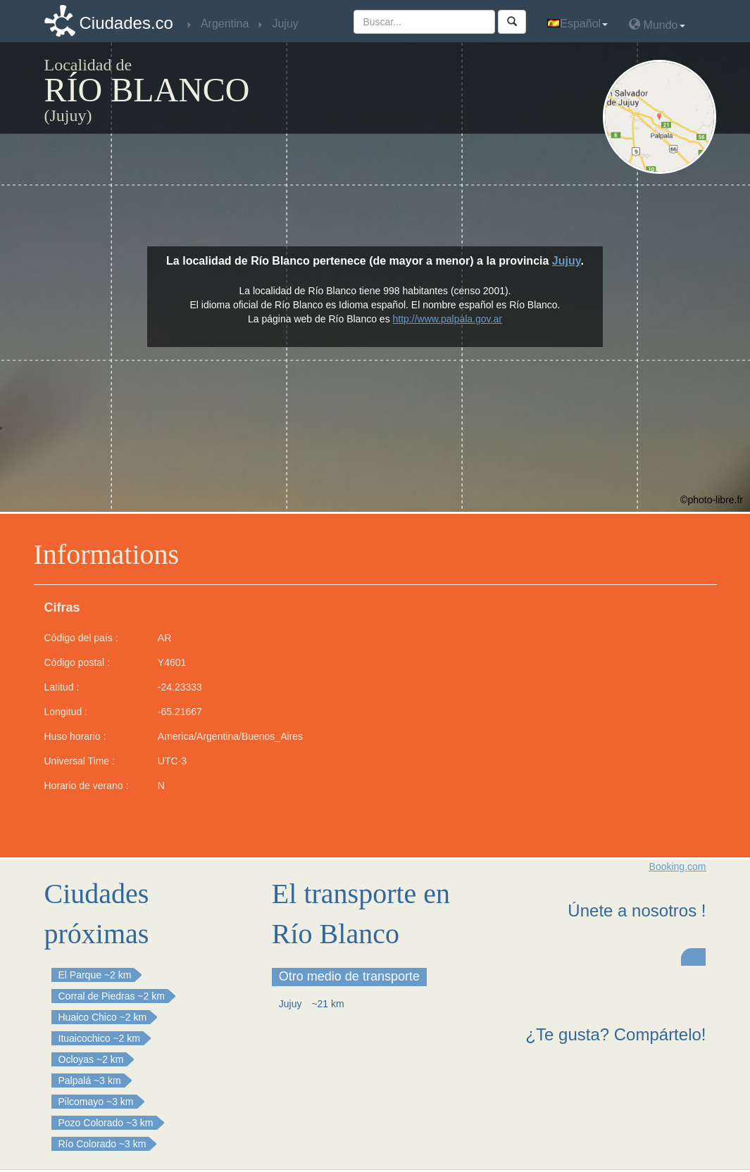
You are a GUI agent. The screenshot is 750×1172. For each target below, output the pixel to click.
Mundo (657, 24)
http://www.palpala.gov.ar (447, 318)
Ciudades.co (126, 22)
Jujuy (566, 261)
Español (577, 24)
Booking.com (677, 866)
